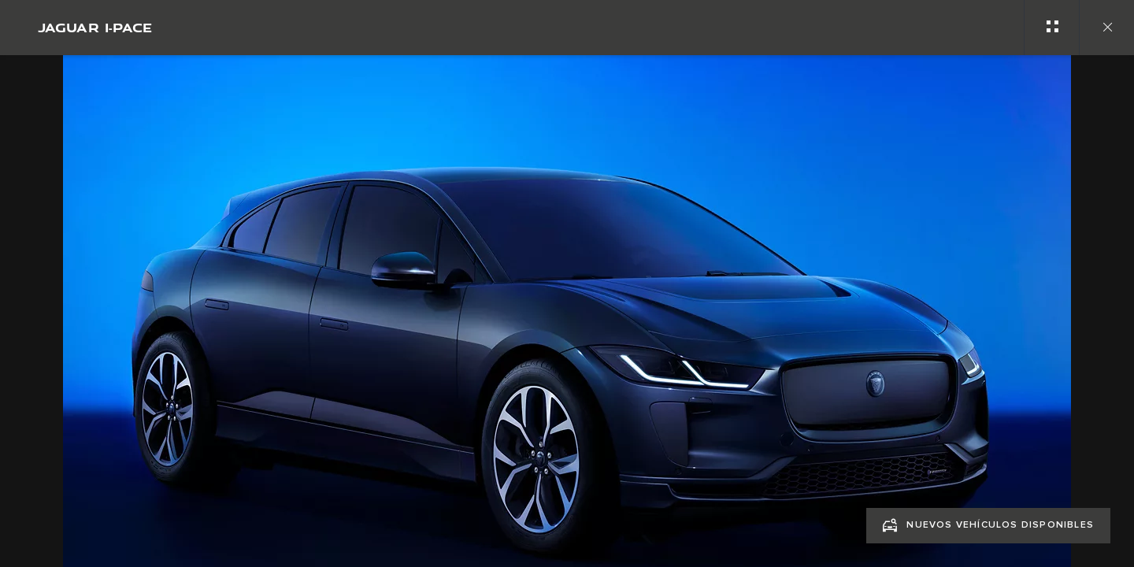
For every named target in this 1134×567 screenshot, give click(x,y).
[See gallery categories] (1051, 27)
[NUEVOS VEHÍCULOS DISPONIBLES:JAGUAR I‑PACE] (988, 525)
